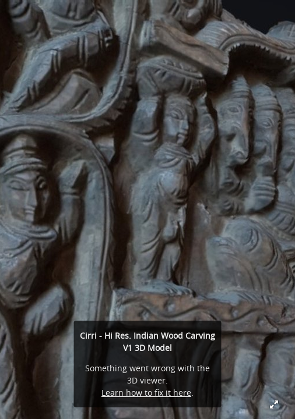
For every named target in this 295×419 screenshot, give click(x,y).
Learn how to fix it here (146, 392)
